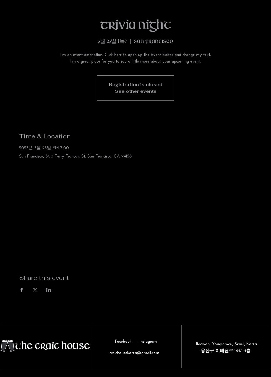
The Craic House (52, 346)
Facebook (123, 340)
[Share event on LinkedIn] (48, 290)
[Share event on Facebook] (21, 290)
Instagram (148, 340)
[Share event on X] (35, 290)
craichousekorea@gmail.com (134, 351)
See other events (136, 91)
